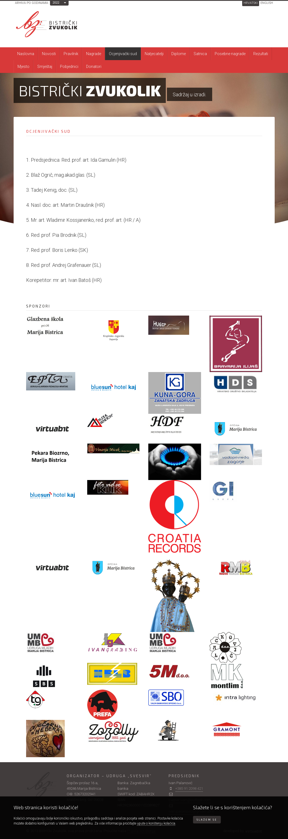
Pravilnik (71, 53)
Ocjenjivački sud (123, 53)
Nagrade (93, 53)
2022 (55, 2)
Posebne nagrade (230, 53)
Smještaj (44, 66)
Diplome (178, 53)
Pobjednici (69, 66)
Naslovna (25, 53)
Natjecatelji (154, 53)
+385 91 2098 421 (189, 788)
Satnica (200, 53)
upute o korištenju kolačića (156, 823)
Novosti (49, 53)
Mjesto (23, 66)
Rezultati (260, 53)
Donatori (93, 66)
